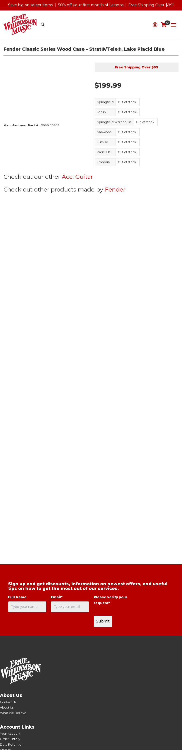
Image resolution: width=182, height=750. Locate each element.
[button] (155, 25)
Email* (57, 597)
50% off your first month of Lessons (90, 5)
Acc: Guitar (77, 176)
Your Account (10, 733)
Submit (103, 621)
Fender (115, 189)
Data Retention (11, 744)
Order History (10, 739)
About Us (6, 707)
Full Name (17, 597)
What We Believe (13, 713)
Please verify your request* (110, 600)
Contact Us (8, 702)
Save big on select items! (30, 5)
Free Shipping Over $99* (151, 5)
